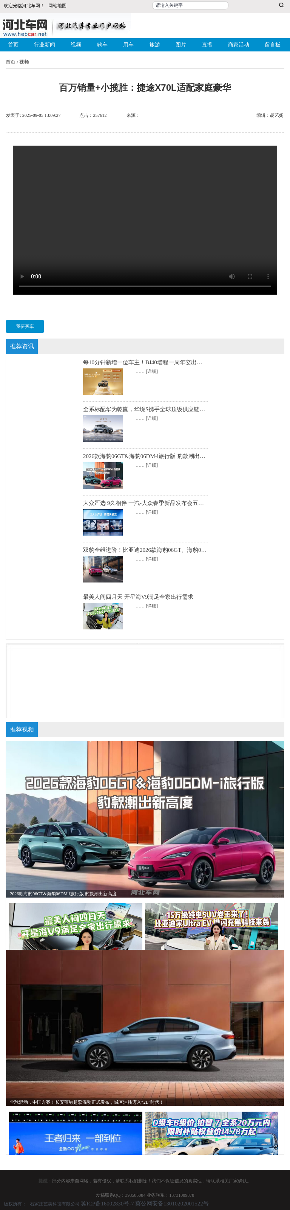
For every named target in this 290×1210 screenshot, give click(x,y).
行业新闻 (44, 45)
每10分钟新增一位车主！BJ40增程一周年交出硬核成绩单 (154, 362)
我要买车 (25, 326)
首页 (13, 45)
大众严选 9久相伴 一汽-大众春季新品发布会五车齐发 (149, 503)
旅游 (155, 45)
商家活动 (238, 45)
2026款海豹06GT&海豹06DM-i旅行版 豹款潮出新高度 (150, 456)
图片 (181, 45)
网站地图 (57, 5)
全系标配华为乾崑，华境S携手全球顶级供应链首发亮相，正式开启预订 (172, 409)
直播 (207, 45)
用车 (128, 45)
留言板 (273, 45)
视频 (76, 45)
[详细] (152, 371)
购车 (102, 45)
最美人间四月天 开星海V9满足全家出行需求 (138, 597)
